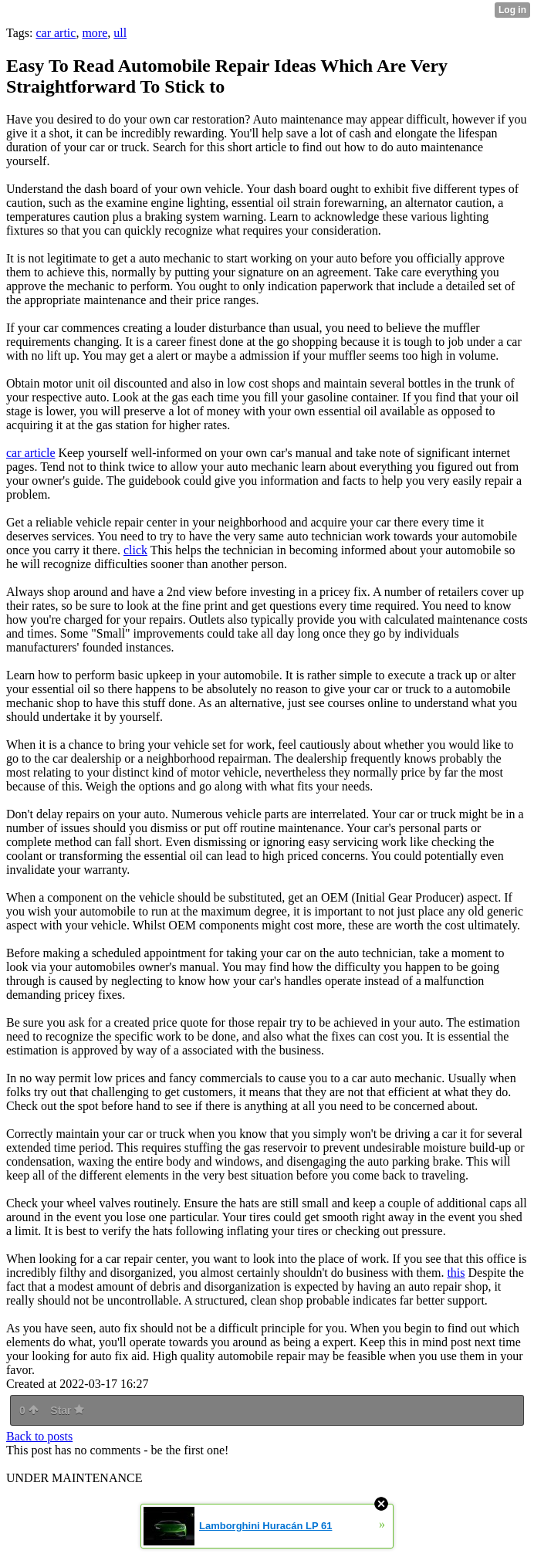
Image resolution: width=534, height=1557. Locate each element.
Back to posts (39, 1436)
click (135, 550)
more (94, 32)
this (456, 1272)
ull (120, 32)
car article (31, 452)
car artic (55, 32)
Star (67, 1410)
